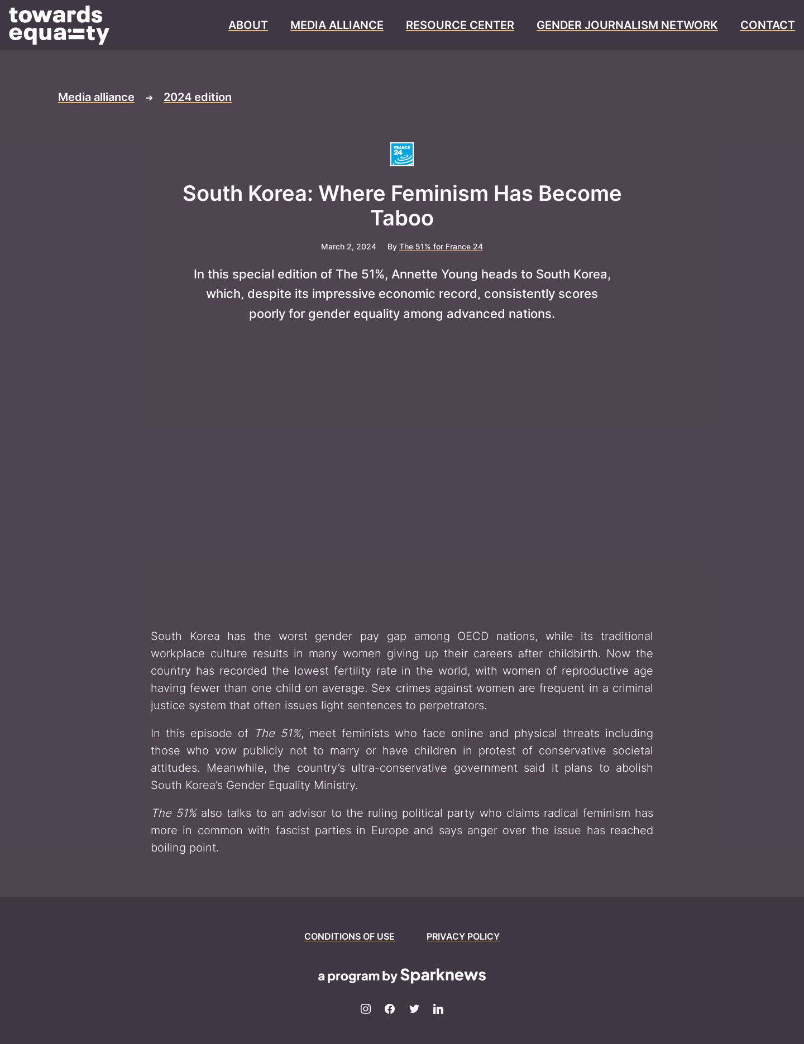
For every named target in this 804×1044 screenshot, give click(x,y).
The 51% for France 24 (441, 246)
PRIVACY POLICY (463, 936)
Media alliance (96, 97)
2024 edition (198, 97)
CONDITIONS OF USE (349, 936)
